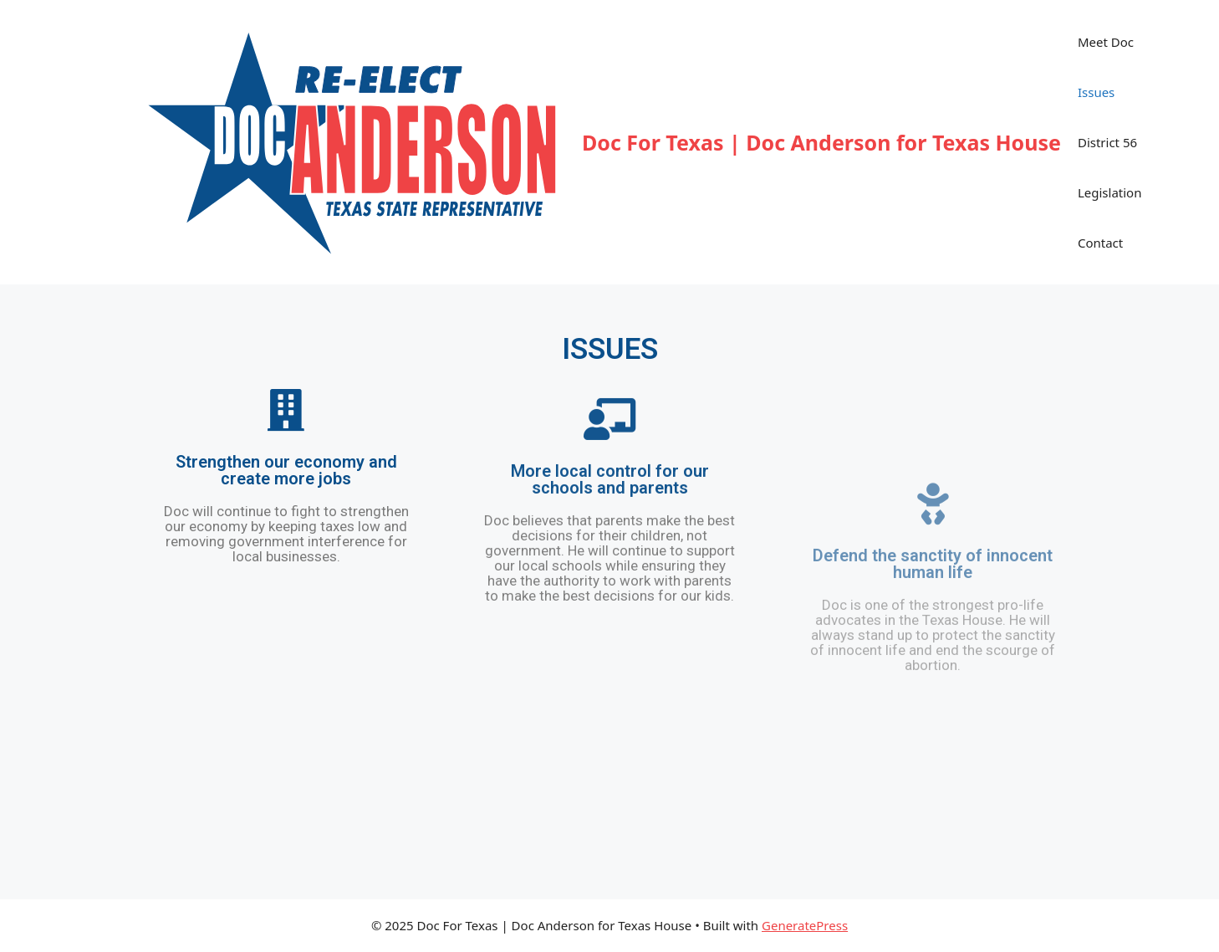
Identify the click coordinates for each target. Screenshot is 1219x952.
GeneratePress (805, 925)
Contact (1100, 242)
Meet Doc (1106, 41)
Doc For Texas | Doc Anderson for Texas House (821, 142)
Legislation (1110, 192)
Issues (1096, 92)
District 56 (1107, 142)
